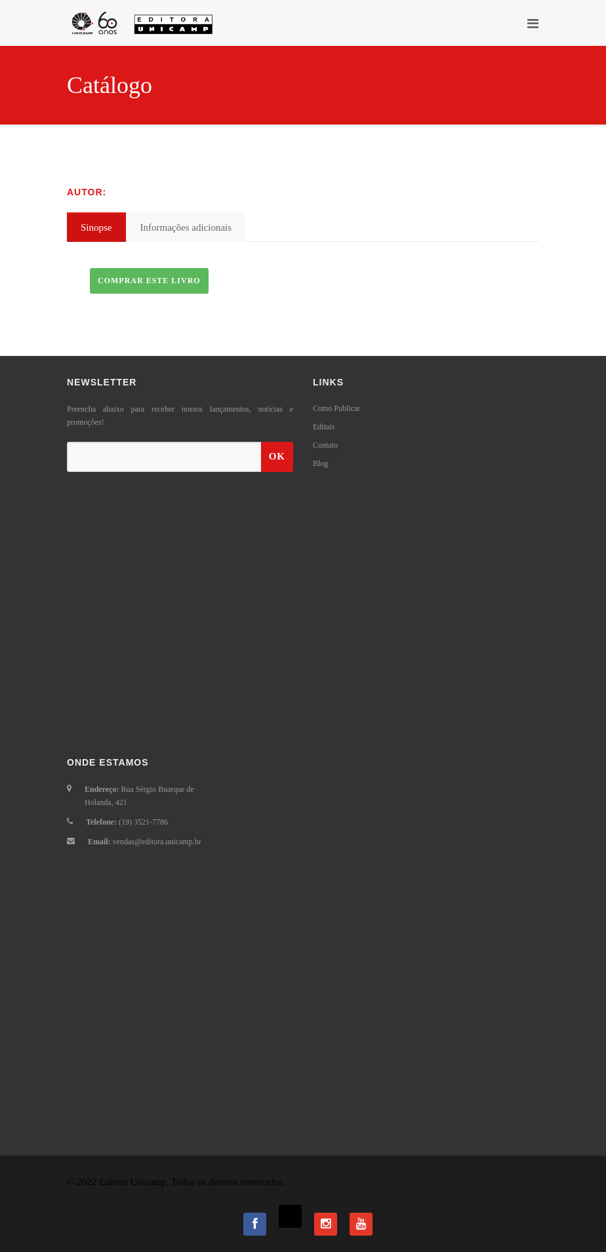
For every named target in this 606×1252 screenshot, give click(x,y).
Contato (325, 445)
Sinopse (96, 227)
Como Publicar (336, 408)
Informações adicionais (186, 227)
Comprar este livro (149, 280)
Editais (323, 426)
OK (277, 456)
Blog (320, 463)
